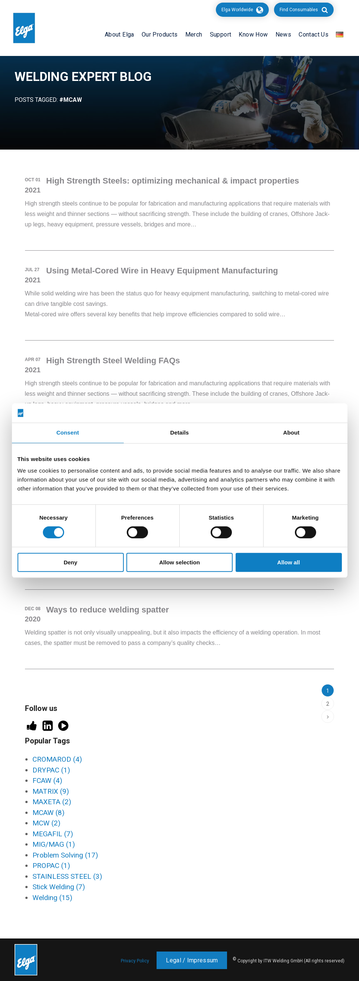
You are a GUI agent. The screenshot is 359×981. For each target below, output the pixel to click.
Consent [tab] (67, 433)
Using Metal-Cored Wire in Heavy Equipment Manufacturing (162, 270)
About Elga (119, 34)
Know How (253, 34)
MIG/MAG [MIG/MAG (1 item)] (53, 844)
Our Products (160, 34)
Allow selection (179, 562)
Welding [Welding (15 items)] (52, 897)
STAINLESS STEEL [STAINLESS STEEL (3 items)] (67, 876)
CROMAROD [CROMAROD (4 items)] (57, 759)
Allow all (288, 562)
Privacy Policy (135, 960)
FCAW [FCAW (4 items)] (47, 780)
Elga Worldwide (237, 9)
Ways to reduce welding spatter (107, 609)
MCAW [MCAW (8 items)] (48, 812)
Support (221, 34)
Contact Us (313, 34)
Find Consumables (299, 9)
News (283, 34)
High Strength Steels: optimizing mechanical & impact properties (172, 180)
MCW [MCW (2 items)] (46, 823)
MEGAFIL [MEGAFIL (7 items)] (52, 834)
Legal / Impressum (192, 960)
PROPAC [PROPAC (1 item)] (51, 865)
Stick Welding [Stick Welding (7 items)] (58, 887)
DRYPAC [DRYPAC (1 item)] (51, 770)
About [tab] (291, 433)
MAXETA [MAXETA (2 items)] (51, 801)
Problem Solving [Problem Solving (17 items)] (65, 855)
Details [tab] (179, 433)
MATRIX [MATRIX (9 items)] (50, 791)
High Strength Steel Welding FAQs (113, 360)
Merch (193, 34)
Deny (71, 562)
